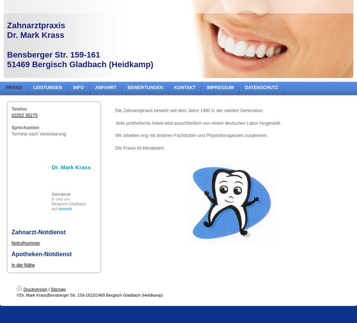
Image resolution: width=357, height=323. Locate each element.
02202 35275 (25, 115)
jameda (65, 208)
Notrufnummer (26, 243)
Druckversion (32, 289)
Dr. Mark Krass (71, 167)
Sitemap (58, 289)
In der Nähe (23, 265)
